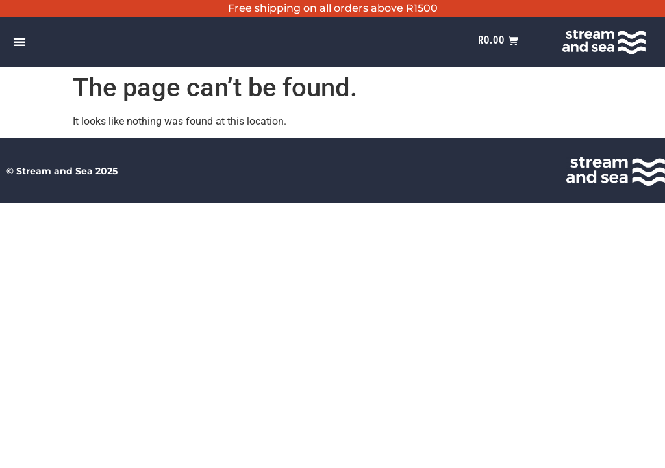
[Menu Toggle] (19, 41)
